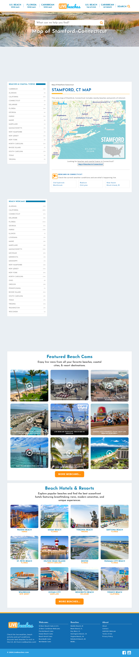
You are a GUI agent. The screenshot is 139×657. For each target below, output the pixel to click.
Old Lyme (84, 185)
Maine (27, 120)
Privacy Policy (107, 636)
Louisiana (27, 238)
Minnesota (27, 257)
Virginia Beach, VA (77, 636)
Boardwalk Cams (45, 639)
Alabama (27, 93)
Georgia (27, 112)
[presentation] (91, 164)
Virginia (27, 159)
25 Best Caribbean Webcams (49, 629)
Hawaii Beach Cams (46, 634)
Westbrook (57, 185)
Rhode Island (27, 148)
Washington (27, 308)
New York (27, 140)
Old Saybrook (58, 183)
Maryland (27, 124)
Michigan (27, 253)
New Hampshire (27, 132)
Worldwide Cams (45, 642)
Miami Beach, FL (76, 629)
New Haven (111, 183)
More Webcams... (69, 474)
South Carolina (27, 152)
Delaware (27, 105)
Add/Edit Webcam (109, 631)
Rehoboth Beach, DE (78, 639)
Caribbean (27, 89)
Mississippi (27, 261)
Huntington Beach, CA (79, 634)
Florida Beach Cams (46, 631)
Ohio (27, 280)
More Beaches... (69, 601)
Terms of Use (107, 634)
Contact (105, 629)
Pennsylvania (27, 288)
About (104, 626)
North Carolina (27, 144)
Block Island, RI (113, 185)
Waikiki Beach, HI (77, 626)
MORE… (73, 642)
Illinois (27, 234)
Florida (27, 109)
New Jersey (27, 136)
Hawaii (27, 116)
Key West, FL (75, 631)
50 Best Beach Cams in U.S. (49, 626)
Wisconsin (27, 312)
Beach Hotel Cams (45, 636)
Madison (83, 183)
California (27, 97)
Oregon (27, 284)
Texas (27, 155)
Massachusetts (27, 128)
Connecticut (27, 101)
